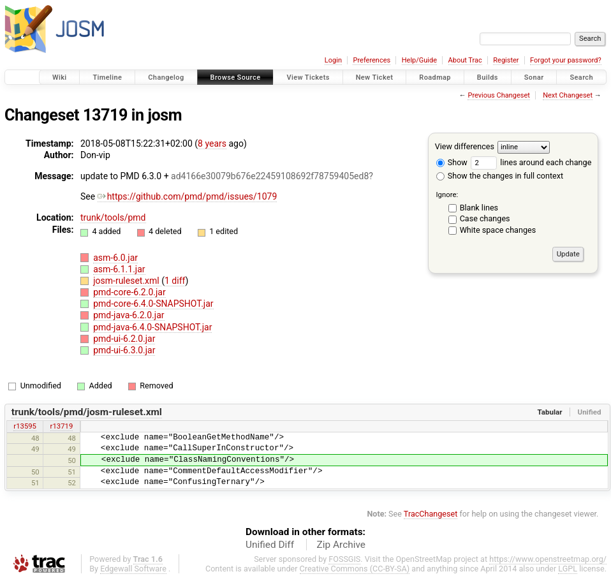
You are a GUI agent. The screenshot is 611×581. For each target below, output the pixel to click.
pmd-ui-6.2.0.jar (124, 339)
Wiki (59, 77)
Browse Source (235, 77)
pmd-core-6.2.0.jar (129, 292)
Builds (487, 77)
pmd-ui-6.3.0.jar (124, 350)
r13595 (24, 426)
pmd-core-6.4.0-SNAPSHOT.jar (153, 303)
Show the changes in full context (499, 175)
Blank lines (479, 207)
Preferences (371, 60)
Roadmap (435, 77)
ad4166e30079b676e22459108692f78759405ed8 (270, 176)
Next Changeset (568, 95)
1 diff (175, 281)
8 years (212, 143)
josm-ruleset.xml (127, 281)
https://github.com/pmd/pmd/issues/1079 (187, 196)
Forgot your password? (565, 60)
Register (506, 60)
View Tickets (307, 77)
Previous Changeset (498, 95)
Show (451, 162)
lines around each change (531, 162)
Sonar (534, 77)
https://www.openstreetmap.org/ (548, 559)
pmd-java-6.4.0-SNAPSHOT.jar (152, 327)
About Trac (465, 60)
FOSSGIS (344, 559)
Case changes (485, 218)
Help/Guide (419, 60)
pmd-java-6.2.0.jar (128, 315)
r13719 (61, 426)
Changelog (166, 77)
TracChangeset (431, 513)
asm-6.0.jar (115, 258)
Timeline (107, 77)
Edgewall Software (133, 568)
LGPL (567, 568)
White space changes (498, 230)
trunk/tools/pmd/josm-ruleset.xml (86, 412)
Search (581, 77)
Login (333, 60)
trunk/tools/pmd (113, 217)
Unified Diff (270, 544)
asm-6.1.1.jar (119, 269)
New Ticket (375, 77)
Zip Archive (341, 544)
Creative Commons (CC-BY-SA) (355, 568)
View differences (464, 146)
